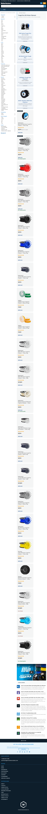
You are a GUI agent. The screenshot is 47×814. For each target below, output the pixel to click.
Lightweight (3, 73)
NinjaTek (2, 94)
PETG (2, 23)
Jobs (2, 792)
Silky (2, 74)
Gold (2, 48)
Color (2, 42)
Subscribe (23, 749)
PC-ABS (2, 37)
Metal (2, 29)
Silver (2, 58)
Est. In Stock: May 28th (22, 158)
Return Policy (4, 794)
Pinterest (27, 752)
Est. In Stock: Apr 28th (21, 411)
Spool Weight (4, 116)
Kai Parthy (3, 88)
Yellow (2, 62)
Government (4, 776)
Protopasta (3, 100)
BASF (2, 80)
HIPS (2, 35)
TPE (2, 40)
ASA (2, 27)
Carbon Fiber (3, 30)
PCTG (2, 24)
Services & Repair (5, 778)
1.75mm (2, 16)
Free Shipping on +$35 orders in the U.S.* (8, 0)
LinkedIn (25, 752)
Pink (2, 54)
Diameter (3, 14)
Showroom (4, 769)
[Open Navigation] (3, 10)
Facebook (17, 752)
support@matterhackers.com (9, 760)
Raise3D (2, 102)
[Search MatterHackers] (45, 6)
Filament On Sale (4, 129)
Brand (2, 77)
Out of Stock (20, 611)
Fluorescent (3, 69)
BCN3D (2, 81)
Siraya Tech (3, 103)
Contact (3, 785)
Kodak (2, 86)
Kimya (2, 87)
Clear (2, 47)
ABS (2, 21)
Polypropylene (3, 38)
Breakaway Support (4, 32)
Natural (2, 51)
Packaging (3, 112)
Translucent (3, 75)
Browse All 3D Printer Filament (8, 12)
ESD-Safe (3, 67)
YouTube (29, 752)
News (2, 767)
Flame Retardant (4, 68)
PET (2, 22)
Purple (2, 55)
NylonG (2, 95)
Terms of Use (4, 797)
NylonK (2, 96)
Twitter (20, 752)
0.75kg (2, 118)
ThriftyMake (3, 108)
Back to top (23, 740)
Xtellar (2, 105)
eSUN (2, 84)
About (2, 783)
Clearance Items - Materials (6, 130)
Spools (2, 114)
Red (2, 57)
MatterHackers (3, 89)
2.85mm (2, 17)
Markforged (3, 93)
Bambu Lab (3, 79)
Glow (2, 70)
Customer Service (20, 0)
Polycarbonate (3, 36)
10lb (2, 123)
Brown (2, 46)
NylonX (2, 97)
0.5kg (2, 117)
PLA (2, 20)
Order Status (4, 787)
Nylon (2, 28)
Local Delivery (5, 789)
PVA (2, 31)
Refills (2, 113)
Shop (2, 766)
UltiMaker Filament (4, 109)
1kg (2, 119)
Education (4, 773)
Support (3, 774)
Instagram (22, 752)
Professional (4, 771)
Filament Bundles (4, 127)
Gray (2, 49)
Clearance (3, 128)
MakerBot (3, 92)
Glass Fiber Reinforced (5, 66)
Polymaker (3, 101)
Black (2, 43)
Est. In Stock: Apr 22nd (22, 210)
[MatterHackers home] (23, 804)
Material (3, 19)
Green (2, 50)
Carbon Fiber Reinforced (5, 65)
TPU (2, 39)
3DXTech (2, 78)
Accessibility (4, 799)
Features (3, 63)
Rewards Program (6, 790)
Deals (2, 125)
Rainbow (2, 56)
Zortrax (2, 110)
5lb (1, 122)
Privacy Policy (5, 795)
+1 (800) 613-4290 (27, 0)
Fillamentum (3, 85)
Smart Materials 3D (4, 104)
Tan (2, 59)
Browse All (3, 133)
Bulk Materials (3, 126)
